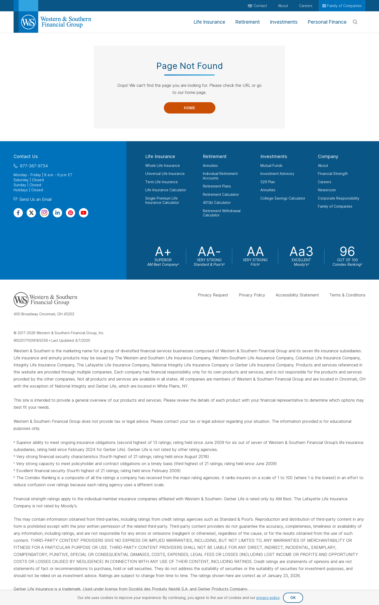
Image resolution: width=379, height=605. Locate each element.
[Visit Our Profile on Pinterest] (70, 212)
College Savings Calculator (282, 198)
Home (189, 108)
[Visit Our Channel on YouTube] (83, 212)
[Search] (355, 22)
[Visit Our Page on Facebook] (18, 212)
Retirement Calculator (221, 194)
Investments (273, 156)
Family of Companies (335, 206)
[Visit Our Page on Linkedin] (57, 212)
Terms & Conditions (347, 294)
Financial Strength (333, 173)
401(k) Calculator (217, 202)
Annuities (210, 165)
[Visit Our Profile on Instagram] (44, 212)
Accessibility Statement (297, 294)
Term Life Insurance (161, 182)
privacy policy (268, 597)
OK (293, 597)
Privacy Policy (252, 294)
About (323, 165)
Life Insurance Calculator (165, 190)
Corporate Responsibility (338, 198)
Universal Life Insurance (165, 173)
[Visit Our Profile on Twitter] (31, 212)
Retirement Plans (217, 186)
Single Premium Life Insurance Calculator (162, 200)
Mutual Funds (271, 165)
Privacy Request (213, 294)
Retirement (215, 156)
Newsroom (327, 190)
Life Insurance (160, 156)
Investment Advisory (277, 173)
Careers (324, 182)
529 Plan (267, 182)
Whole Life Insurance (162, 165)
